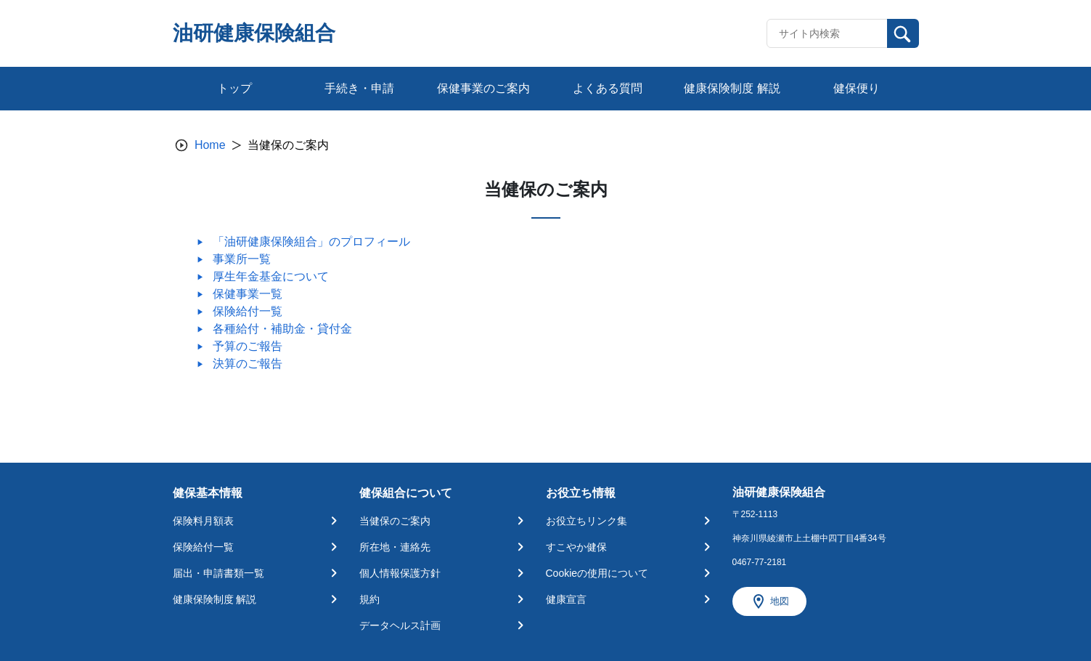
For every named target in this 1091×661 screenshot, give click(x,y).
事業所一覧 (242, 259)
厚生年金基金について (271, 276)
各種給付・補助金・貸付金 (282, 329)
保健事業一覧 (247, 294)
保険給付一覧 (247, 311)
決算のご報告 (247, 363)
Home (210, 145)
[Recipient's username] (827, 33)
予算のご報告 (247, 346)
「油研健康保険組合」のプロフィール (311, 241)
